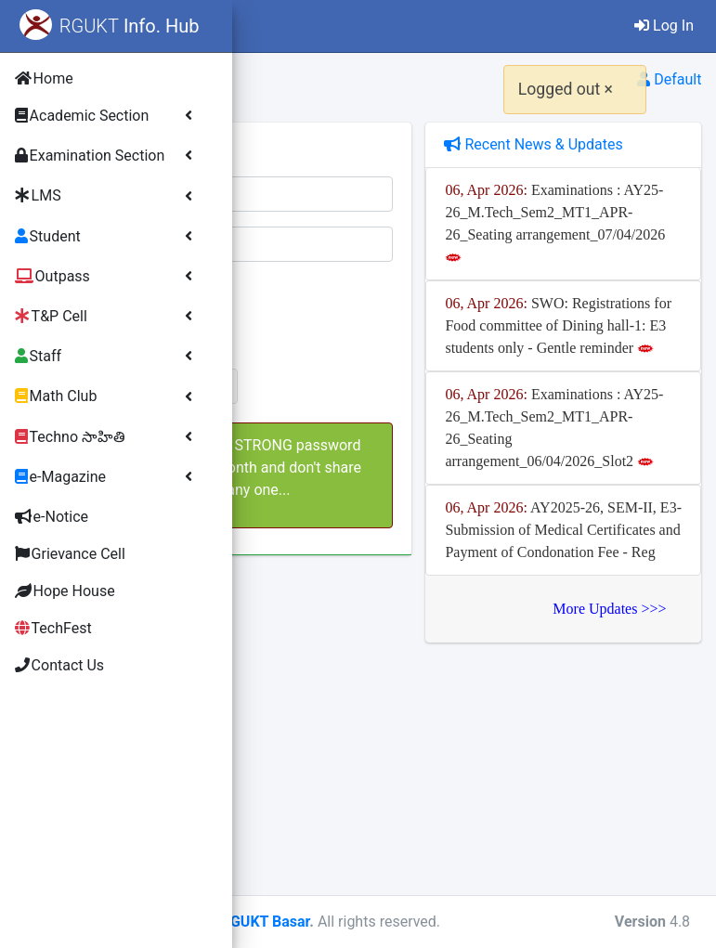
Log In (664, 25)
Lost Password (330, 429)
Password (292, 237)
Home (317, 25)
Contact (393, 25)
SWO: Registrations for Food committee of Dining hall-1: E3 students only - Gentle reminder (610, 414)
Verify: (287, 287)
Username (292, 187)
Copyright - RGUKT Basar (452, 921)
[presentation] (465, 313)
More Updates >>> (610, 843)
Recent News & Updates (598, 155)
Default (669, 79)
